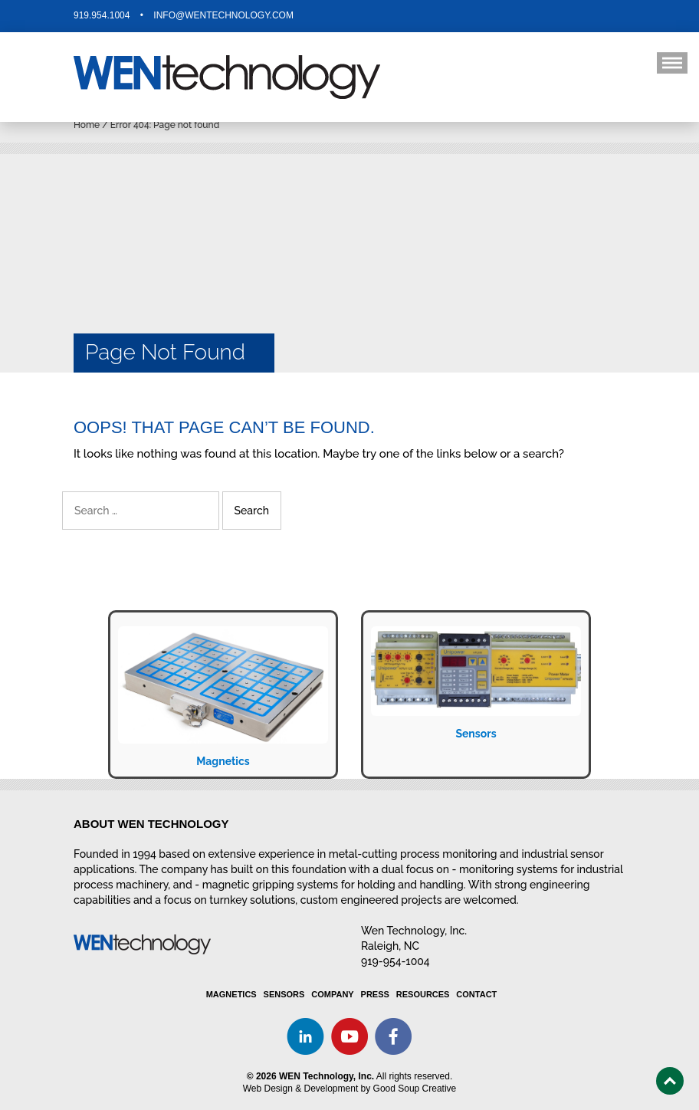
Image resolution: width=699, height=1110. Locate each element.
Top (670, 1081)
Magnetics (222, 761)
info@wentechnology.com (223, 15)
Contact (476, 994)
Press (375, 994)
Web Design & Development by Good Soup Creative (350, 1088)
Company (332, 994)
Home (87, 125)
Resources (423, 994)
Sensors (475, 733)
